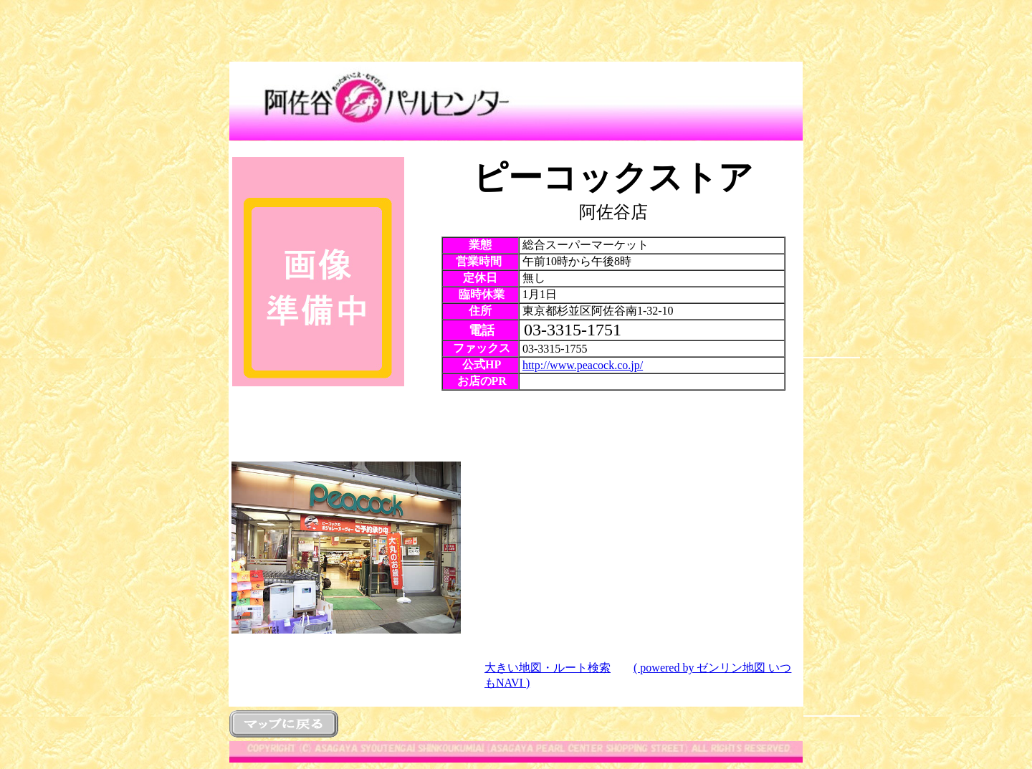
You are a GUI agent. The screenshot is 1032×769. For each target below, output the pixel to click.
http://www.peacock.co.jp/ (582, 365)
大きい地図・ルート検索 (547, 667)
